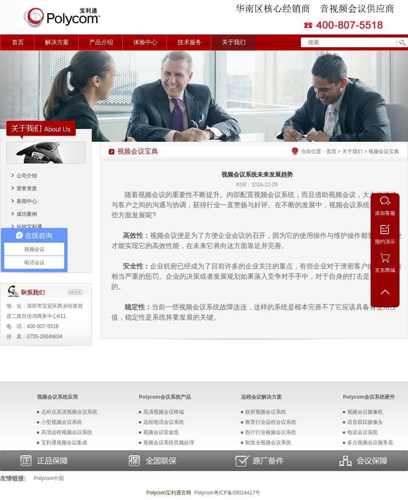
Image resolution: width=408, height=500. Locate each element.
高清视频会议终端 (163, 412)
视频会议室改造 (161, 432)
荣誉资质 (27, 188)
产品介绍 (101, 42)
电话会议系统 (362, 432)
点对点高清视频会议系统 (69, 412)
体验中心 (145, 42)
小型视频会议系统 (61, 422)
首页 (18, 42)
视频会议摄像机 (365, 412)
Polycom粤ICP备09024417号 (227, 493)
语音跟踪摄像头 (365, 422)
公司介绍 (27, 176)
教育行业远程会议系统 (270, 422)
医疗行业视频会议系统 (270, 432)
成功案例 (27, 214)
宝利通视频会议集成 (64, 443)
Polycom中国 (49, 478)
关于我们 (234, 42)
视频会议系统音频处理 (168, 443)
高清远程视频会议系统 (66, 432)
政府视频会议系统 (265, 412)
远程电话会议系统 (163, 422)
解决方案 (57, 42)
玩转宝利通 (29, 227)
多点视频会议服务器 (370, 443)
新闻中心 (27, 201)
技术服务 (189, 42)
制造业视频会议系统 (268, 443)
